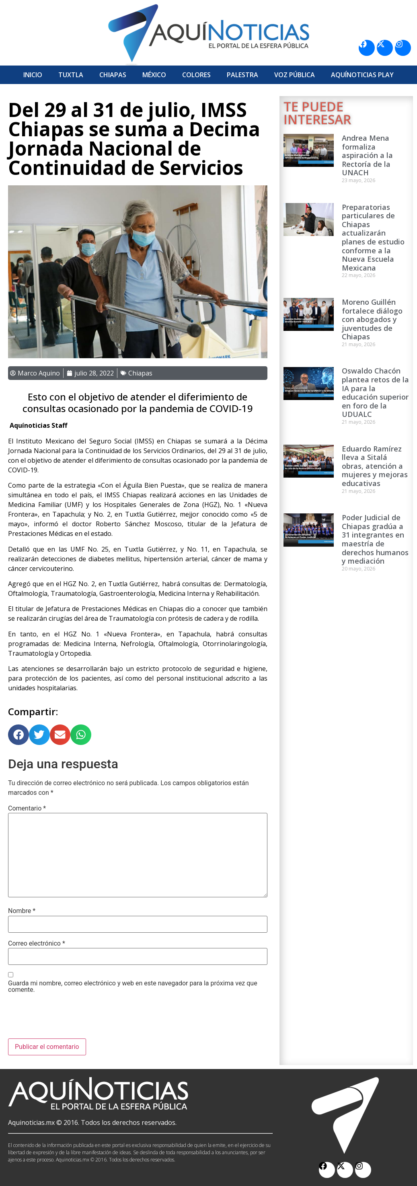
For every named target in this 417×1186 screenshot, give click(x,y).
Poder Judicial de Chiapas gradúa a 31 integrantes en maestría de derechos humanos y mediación (375, 539)
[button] (18, 734)
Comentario (27, 808)
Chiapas (112, 74)
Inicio (32, 74)
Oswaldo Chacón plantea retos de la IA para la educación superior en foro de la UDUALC (375, 392)
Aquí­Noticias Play (362, 74)
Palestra (242, 74)
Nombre (21, 911)
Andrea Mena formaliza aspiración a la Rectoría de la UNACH (367, 155)
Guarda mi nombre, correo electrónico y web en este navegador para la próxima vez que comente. (132, 986)
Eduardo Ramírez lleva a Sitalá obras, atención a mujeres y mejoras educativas (375, 466)
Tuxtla (70, 74)
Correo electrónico (36, 943)
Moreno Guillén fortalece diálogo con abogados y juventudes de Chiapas (372, 319)
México (154, 74)
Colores (196, 74)
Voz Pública (294, 74)
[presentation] (69, 1018)
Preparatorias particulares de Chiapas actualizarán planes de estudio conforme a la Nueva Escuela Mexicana (373, 237)
